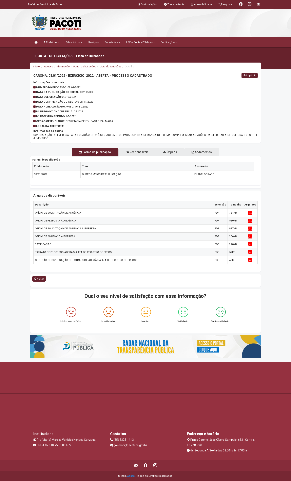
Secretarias (112, 42)
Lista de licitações (110, 66)
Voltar (39, 278)
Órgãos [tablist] (171, 152)
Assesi (131, 475)
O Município (74, 42)
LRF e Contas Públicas (140, 42)
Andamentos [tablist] (205, 152)
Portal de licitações (84, 66)
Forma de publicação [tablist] (92, 152)
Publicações (169, 42)
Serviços (93, 42)
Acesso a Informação (57, 66)
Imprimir (250, 75)
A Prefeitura (52, 42)
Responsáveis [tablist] (135, 152)
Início (36, 66)
